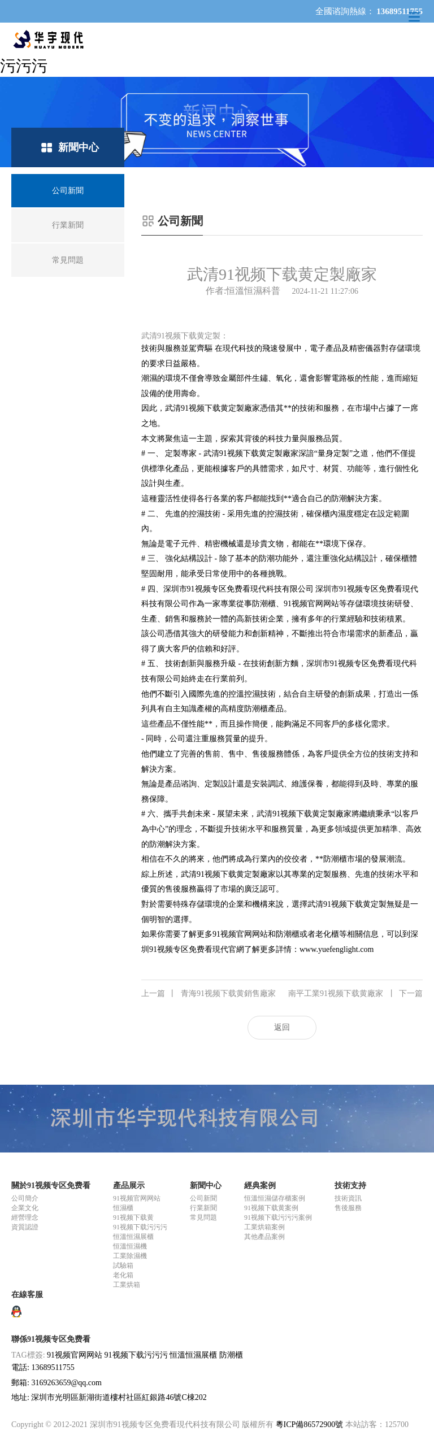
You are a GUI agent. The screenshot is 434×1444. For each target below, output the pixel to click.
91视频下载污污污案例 (278, 1217)
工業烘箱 (126, 1285)
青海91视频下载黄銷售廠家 (208, 994)
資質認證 (24, 1227)
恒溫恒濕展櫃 (133, 1237)
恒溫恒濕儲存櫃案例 (274, 1198)
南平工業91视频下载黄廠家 (355, 994)
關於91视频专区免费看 (50, 1185)
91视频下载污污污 (140, 1227)
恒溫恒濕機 (130, 1246)
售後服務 (348, 1208)
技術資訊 (348, 1198)
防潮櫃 (231, 1355)
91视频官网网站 (136, 1198)
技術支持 (350, 1185)
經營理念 (24, 1217)
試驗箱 (123, 1265)
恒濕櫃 (123, 1208)
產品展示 (129, 1185)
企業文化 (24, 1208)
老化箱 (123, 1275)
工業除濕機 (130, 1256)
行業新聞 (203, 1208)
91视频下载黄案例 (271, 1208)
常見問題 (203, 1217)
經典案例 (260, 1185)
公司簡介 (24, 1198)
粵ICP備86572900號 (310, 1424)
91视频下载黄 (133, 1217)
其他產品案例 (264, 1237)
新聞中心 (206, 1185)
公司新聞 (203, 1198)
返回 (282, 1027)
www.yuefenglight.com (337, 949)
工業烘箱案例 (264, 1227)
